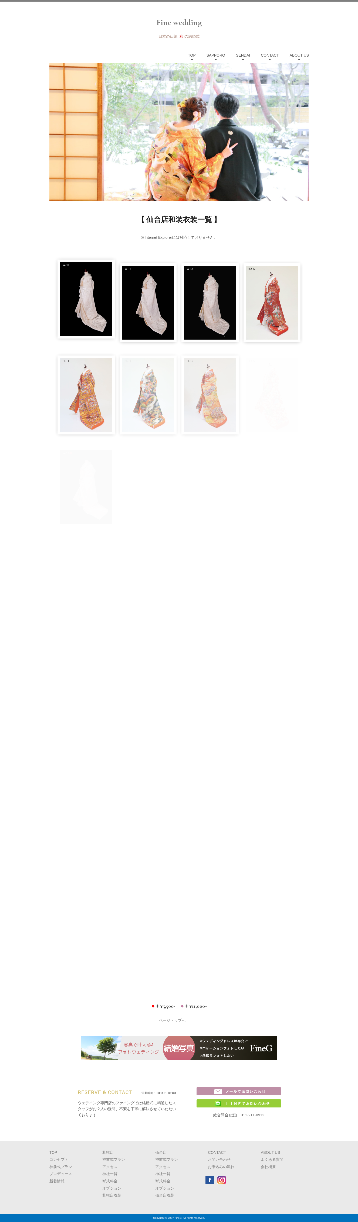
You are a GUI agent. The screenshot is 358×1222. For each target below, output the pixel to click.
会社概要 (268, 1167)
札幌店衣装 (111, 1195)
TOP (192, 55)
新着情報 (57, 1181)
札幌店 (108, 1152)
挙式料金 (109, 1181)
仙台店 (161, 1152)
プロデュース (60, 1174)
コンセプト (58, 1159)
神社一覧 (109, 1174)
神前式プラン (60, 1167)
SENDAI (243, 55)
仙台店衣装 (164, 1195)
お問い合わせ (219, 1159)
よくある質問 (272, 1159)
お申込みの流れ (221, 1167)
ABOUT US (299, 55)
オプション (111, 1188)
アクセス (109, 1167)
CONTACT (270, 55)
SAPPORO (216, 55)
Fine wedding (179, 22)
